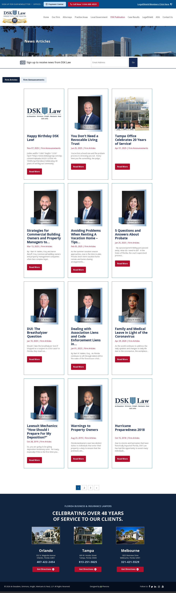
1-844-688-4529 (83, 4)
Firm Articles (11, 79)
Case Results (133, 17)
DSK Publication (117, 17)
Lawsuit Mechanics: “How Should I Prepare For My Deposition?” (42, 431)
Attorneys (67, 17)
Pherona (105, 588)
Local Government (99, 17)
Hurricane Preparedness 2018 (130, 428)
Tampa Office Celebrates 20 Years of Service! (130, 140)
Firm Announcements (33, 79)
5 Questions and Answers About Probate (128, 234)
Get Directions (46, 570)
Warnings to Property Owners (84, 428)
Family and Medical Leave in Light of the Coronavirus (131, 333)
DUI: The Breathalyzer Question (37, 333)
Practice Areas (81, 17)
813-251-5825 (88, 563)
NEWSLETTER (16, 4)
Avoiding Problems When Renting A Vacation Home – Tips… (86, 236)
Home (46, 17)
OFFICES (37, 4)
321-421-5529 (130, 563)
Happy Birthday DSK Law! (43, 138)
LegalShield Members (153, 4)
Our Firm (56, 17)
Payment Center (54, 4)
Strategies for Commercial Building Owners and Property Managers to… (44, 236)
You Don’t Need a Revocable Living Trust (84, 140)
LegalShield (147, 17)
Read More (34, 171)
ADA (158, 17)
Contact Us (168, 17)
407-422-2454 (46, 563)
